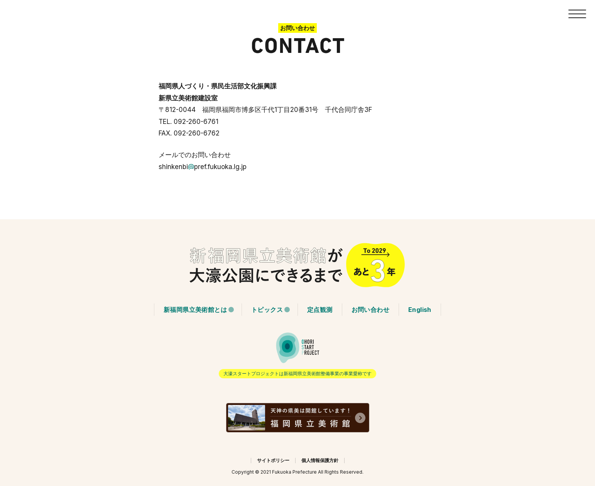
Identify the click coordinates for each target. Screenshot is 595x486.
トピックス (267, 309)
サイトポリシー (273, 460)
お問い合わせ (370, 309)
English (419, 309)
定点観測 (320, 309)
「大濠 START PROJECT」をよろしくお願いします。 (297, 354)
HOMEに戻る (297, 265)
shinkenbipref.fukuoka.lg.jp (203, 167)
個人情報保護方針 (319, 460)
